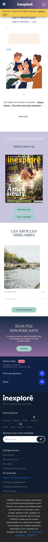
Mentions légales (10, 491)
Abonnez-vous (24, 209)
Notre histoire (8, 455)
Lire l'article (11, 299)
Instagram (6, 420)
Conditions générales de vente (15, 487)
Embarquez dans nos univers (14, 468)
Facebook (34, 418)
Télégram (16, 420)
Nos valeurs (8, 464)
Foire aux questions (24, 373)
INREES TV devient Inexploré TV (17, 478)
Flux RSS (29, 427)
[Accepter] (19, 535)
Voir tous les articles (24, 310)
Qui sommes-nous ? (11, 459)
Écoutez (23, 348)
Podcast (21, 425)
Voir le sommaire (24, 217)
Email (24, 382)
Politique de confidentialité (14, 482)
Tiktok (13, 427)
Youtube (25, 420)
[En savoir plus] (35, 532)
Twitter (5, 427)
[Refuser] (32, 535)
